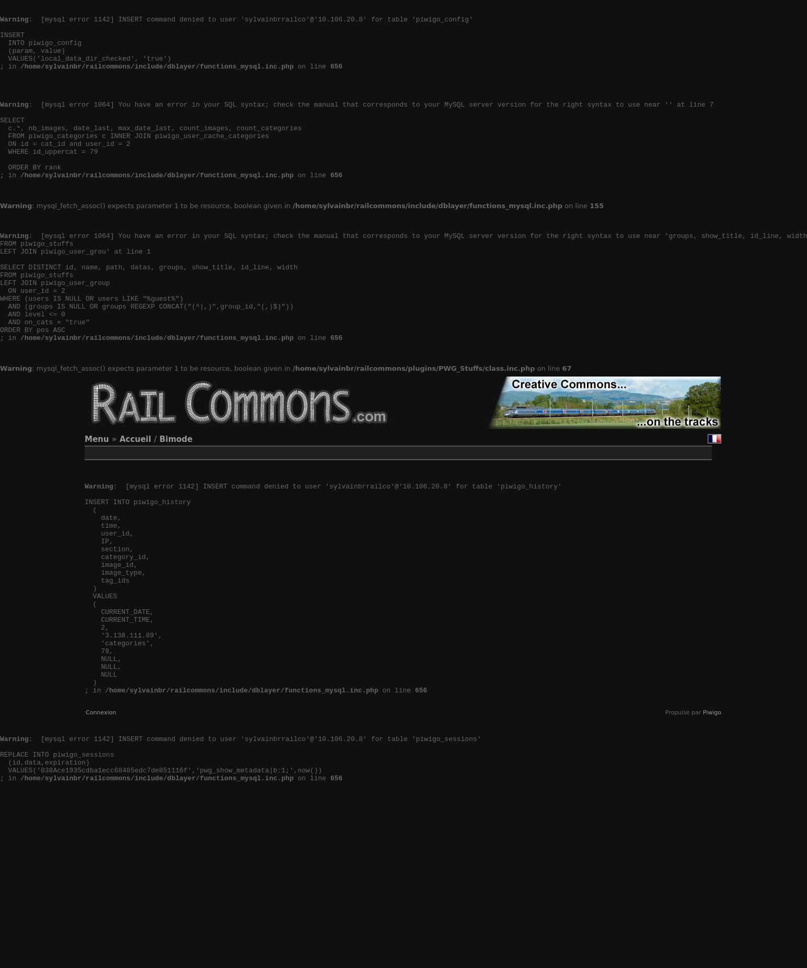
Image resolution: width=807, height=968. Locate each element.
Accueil (136, 502)
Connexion (101, 822)
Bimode (175, 502)
